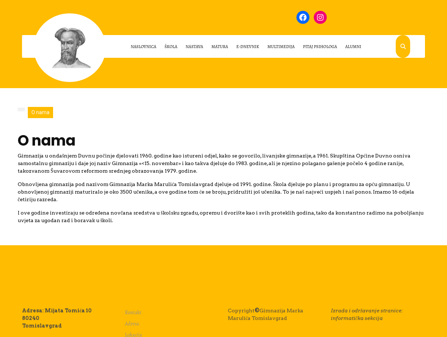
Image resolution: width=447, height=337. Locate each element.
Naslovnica (143, 46)
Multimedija (281, 46)
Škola (171, 46)
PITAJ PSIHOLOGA (320, 46)
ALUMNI (353, 46)
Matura (220, 46)
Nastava (194, 46)
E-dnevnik (247, 46)
